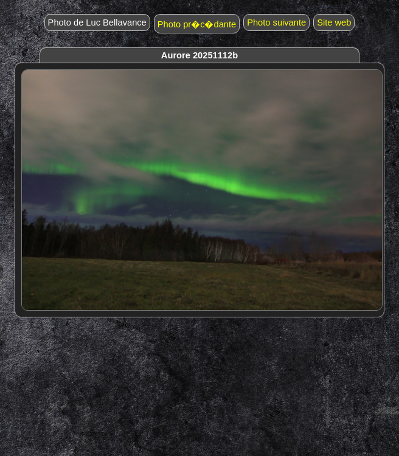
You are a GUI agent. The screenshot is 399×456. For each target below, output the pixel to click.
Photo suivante (276, 22)
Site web (334, 22)
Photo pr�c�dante (197, 24)
